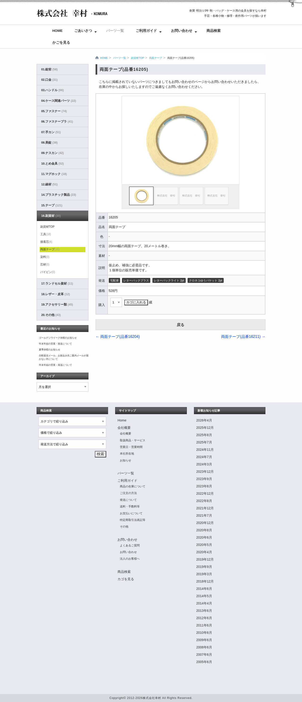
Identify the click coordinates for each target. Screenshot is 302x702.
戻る (180, 325)
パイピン (47, 272)
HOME (104, 57)
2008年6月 (204, 647)
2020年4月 (204, 552)
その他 (124, 526)
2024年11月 (205, 449)
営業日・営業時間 (131, 447)
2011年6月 (204, 625)
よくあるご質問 (130, 545)
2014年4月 (204, 603)
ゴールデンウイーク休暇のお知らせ (58, 337)
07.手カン (51, 132)
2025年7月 (204, 442)
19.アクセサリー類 (57, 304)
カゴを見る (125, 579)
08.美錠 (49, 142)
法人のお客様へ (130, 558)
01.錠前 (49, 69)
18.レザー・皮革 (55, 294)
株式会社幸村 (152, 698)
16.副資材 (51, 215)
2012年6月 (204, 618)
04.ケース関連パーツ (58, 100)
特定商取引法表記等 (132, 520)
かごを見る (61, 42)
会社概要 (124, 428)
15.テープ (51, 205)
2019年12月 (205, 559)
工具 (45, 234)
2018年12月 (205, 581)
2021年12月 (205, 508)
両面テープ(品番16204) (118, 337)
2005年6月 (204, 662)
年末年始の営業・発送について (55, 343)
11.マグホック (54, 174)
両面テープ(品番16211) (243, 337)
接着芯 (46, 241)
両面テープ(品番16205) (180, 57)
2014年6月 (204, 589)
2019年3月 (204, 574)
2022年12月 (205, 493)
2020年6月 (204, 537)
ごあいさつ (83, 31)
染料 (45, 257)
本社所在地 (127, 453)
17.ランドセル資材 (57, 283)
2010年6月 (204, 632)
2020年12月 (205, 523)
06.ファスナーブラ (57, 121)
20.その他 (51, 315)
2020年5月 (204, 545)
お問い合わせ (181, 31)
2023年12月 (205, 471)
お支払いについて (131, 513)
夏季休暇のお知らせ (49, 349)
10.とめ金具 (52, 163)
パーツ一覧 (115, 31)
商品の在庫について (132, 486)
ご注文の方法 (128, 493)
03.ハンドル (52, 90)
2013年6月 (204, 611)
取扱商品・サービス (132, 440)
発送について (128, 500)
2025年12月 (205, 428)
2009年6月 (204, 640)
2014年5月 (204, 596)
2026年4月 (204, 420)
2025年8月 (204, 435)
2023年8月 (204, 486)
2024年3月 (204, 464)
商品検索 (213, 31)
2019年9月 (204, 567)
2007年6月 (204, 654)
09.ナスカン (52, 153)
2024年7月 (204, 457)
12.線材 (49, 184)
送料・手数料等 (130, 506)
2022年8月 (204, 501)
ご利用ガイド (146, 31)
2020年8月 (204, 530)
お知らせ (125, 460)
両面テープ (155, 57)
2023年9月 (204, 479)
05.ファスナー (54, 111)
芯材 (45, 264)
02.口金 (49, 79)
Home (57, 31)
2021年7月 (204, 515)
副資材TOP (137, 57)
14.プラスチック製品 (58, 194)
